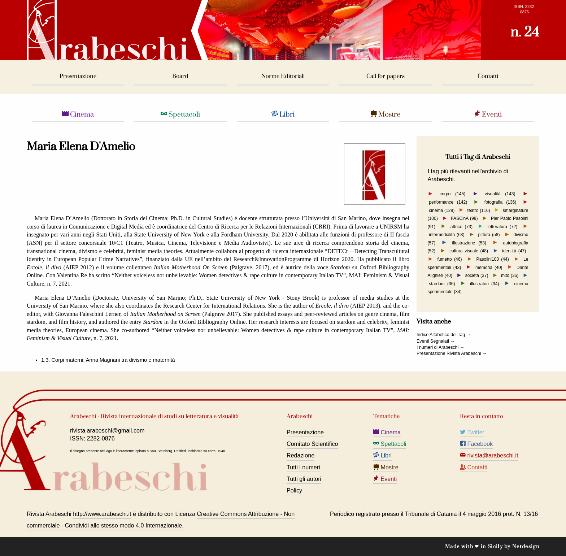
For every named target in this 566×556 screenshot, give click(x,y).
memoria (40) (488, 267)
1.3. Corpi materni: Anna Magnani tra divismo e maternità (108, 360)
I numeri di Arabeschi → (440, 347)
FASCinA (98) (464, 218)
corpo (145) (452, 193)
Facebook (476, 443)
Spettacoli (180, 114)
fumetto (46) (449, 259)
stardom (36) (442, 283)
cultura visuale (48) (468, 250)
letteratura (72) (503, 226)
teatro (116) (478, 210)
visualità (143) (500, 193)
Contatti (488, 76)
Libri (283, 114)
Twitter (472, 432)
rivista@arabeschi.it (489, 455)
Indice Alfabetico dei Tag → (444, 334)
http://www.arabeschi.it (102, 514)
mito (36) (509, 275)
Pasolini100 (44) (492, 259)
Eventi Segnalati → (436, 341)
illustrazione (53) (469, 242)
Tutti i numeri (303, 467)
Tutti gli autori (304, 478)
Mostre (385, 114)
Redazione (300, 455)
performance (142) (448, 202)
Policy (294, 490)
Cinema (78, 114)
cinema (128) (441, 210)
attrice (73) (461, 226)
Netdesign (525, 546)
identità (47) (514, 250)
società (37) (476, 275)
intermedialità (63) (446, 234)
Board (180, 76)
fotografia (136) (500, 202)
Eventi (488, 114)
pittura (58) (489, 234)
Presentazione (78, 76)
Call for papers (385, 76)
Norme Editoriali (283, 76)
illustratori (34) (484, 283)
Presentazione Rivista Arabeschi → (452, 353)
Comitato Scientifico (312, 443)
